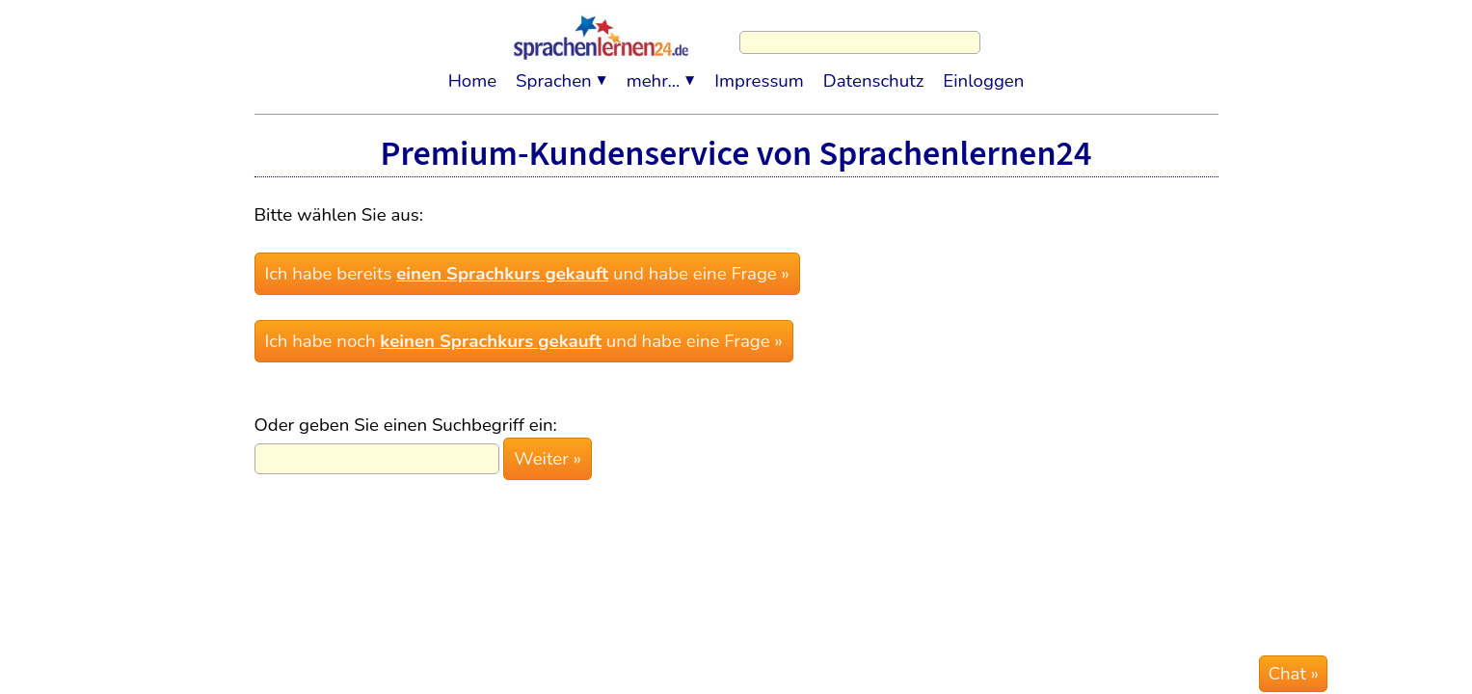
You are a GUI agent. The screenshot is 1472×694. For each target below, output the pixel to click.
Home (472, 72)
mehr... (654, 72)
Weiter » (545, 445)
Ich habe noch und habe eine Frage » (522, 333)
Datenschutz (873, 72)
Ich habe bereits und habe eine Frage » (525, 270)
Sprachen (554, 72)
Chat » (1293, 673)
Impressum (759, 72)
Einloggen (983, 72)
